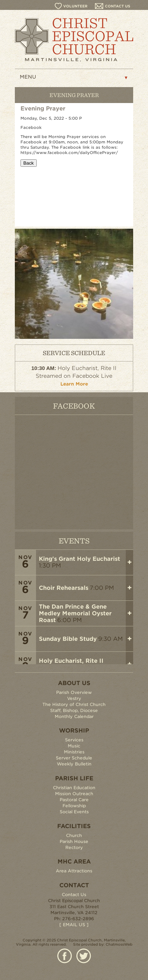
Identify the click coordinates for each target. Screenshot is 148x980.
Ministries (74, 751)
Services (74, 739)
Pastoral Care (74, 799)
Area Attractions (74, 870)
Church (74, 835)
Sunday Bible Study (68, 639)
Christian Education (74, 787)
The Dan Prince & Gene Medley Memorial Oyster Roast (75, 613)
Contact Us (74, 894)
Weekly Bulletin (74, 764)
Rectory (74, 847)
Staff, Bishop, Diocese (74, 710)
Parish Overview (74, 692)
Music (74, 745)
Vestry (74, 698)
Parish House (74, 841)
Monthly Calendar (74, 716)
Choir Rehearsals (63, 588)
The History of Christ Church (74, 704)
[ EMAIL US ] (74, 924)
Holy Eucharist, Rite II (71, 660)
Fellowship (74, 805)
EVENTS (74, 540)
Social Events (74, 811)
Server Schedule (74, 757)
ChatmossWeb (119, 944)
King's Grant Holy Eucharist (79, 558)
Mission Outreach (74, 793)
